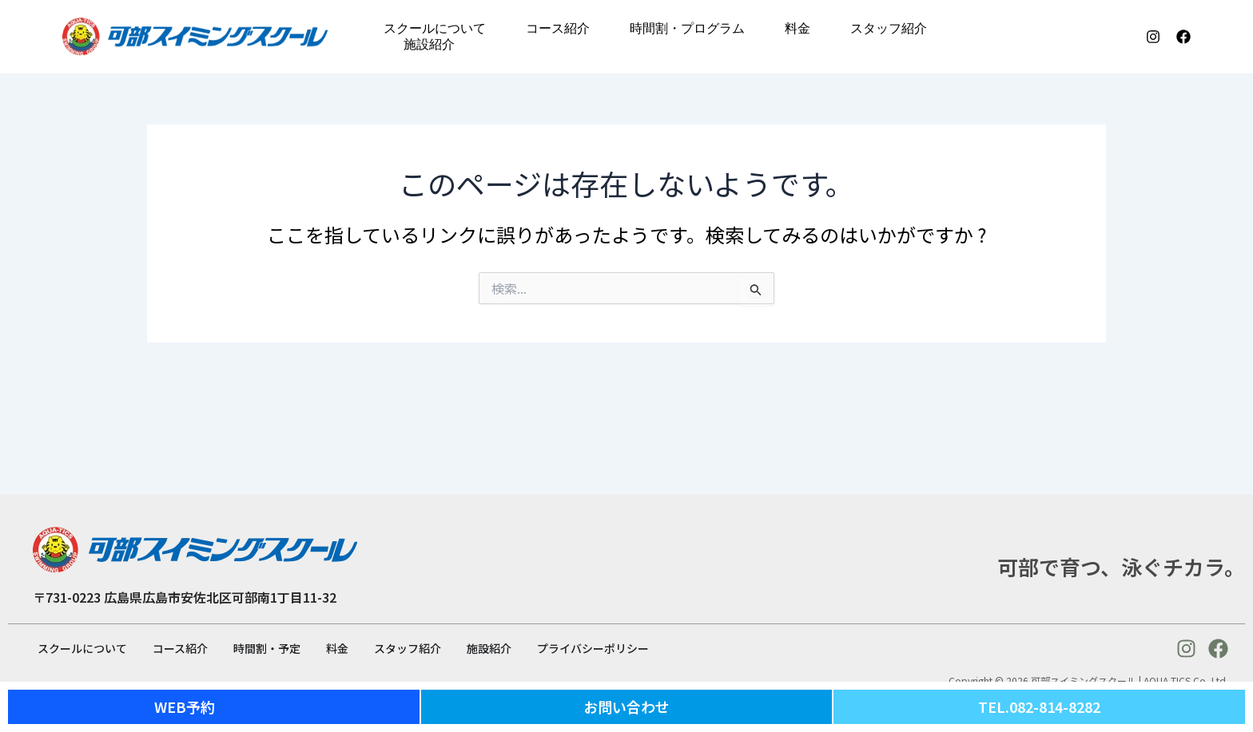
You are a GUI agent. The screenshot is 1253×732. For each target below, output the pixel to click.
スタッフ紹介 (888, 28)
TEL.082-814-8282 (1039, 706)
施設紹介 (429, 44)
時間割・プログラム (687, 28)
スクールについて (435, 28)
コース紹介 (558, 28)
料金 (797, 28)
